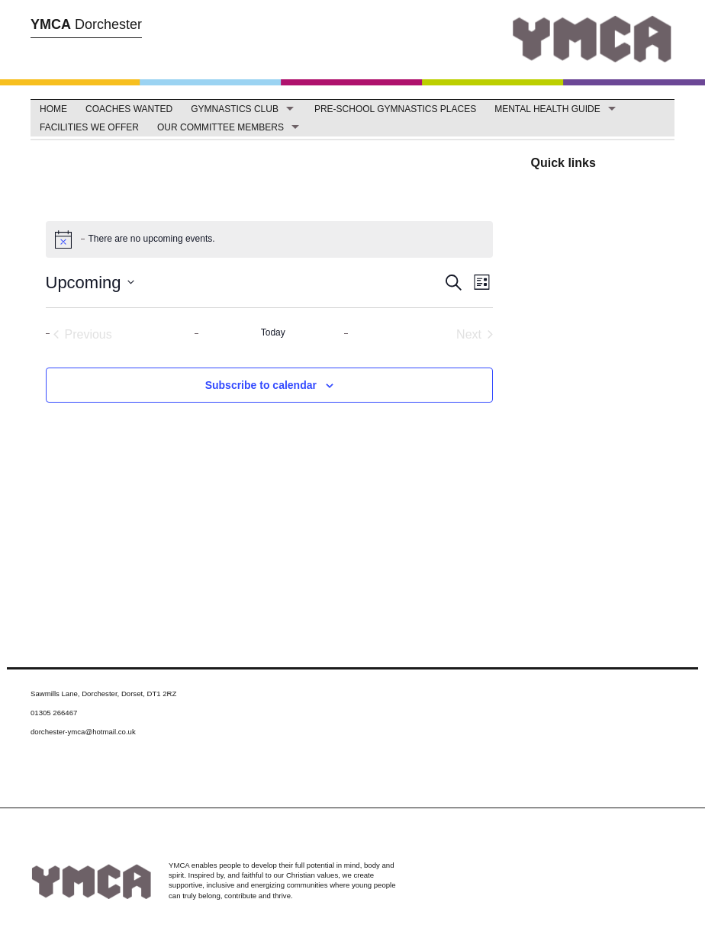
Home (53, 109)
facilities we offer (89, 127)
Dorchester (86, 24)
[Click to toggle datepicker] (90, 282)
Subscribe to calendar (261, 385)
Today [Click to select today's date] (273, 332)
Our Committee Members (220, 127)
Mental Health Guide (547, 109)
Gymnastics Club (234, 109)
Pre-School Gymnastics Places (395, 109)
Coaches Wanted (128, 109)
